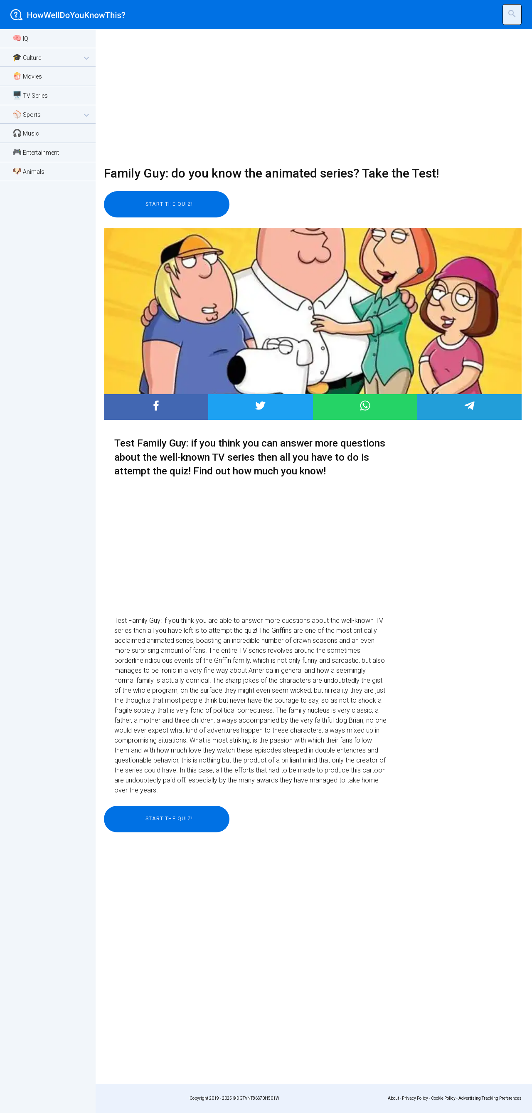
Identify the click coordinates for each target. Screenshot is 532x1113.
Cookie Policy (443, 1098)
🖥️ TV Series (30, 95)
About (393, 1098)
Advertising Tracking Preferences (490, 1098)
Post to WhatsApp (365, 405)
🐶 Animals (28, 171)
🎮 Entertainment (35, 152)
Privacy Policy (415, 1098)
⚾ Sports (51, 115)
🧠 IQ (20, 38)
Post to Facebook (156, 405)
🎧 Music (25, 132)
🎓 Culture (51, 58)
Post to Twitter (260, 405)
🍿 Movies (27, 76)
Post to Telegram (469, 405)
